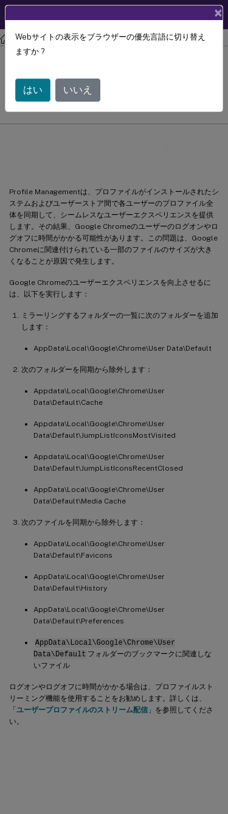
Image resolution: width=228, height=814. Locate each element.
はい (33, 90)
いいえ (77, 90)
